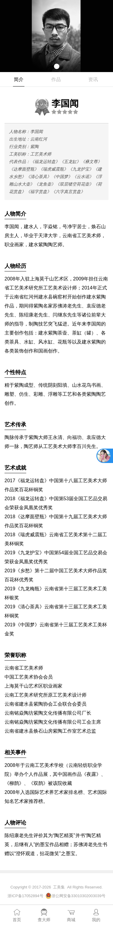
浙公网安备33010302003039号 (78, 896)
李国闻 (56, 106)
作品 (56, 79)
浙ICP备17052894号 (25, 896)
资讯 (93, 79)
